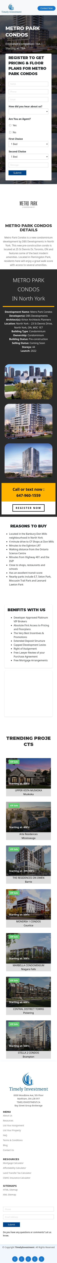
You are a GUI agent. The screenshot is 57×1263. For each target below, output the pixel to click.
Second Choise (17, 151)
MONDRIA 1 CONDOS (28, 921)
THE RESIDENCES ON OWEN (28, 877)
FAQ (5, 1135)
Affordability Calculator (14, 1168)
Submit (17, 172)
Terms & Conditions (13, 1140)
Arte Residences (28, 834)
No (14, 132)
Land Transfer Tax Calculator (17, 1173)
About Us (7, 1116)
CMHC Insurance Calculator (16, 1178)
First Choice (16, 139)
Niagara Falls (28, 969)
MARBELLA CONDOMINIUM (28, 965)
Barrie (28, 881)
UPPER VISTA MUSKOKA (28, 790)
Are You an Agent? (20, 119)
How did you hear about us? (25, 106)
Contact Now (46, 8)
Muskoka (28, 794)
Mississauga (28, 838)
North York (32, 298)
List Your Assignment (13, 1125)
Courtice (28, 925)
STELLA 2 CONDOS (28, 1052)
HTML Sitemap (10, 1190)
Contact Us (8, 1150)
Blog (5, 1145)
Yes (15, 125)
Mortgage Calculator (13, 1163)
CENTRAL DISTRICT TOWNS (28, 1009)
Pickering (28, 1013)
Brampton (28, 1056)
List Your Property (12, 1130)
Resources (8, 1121)
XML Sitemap (9, 1195)
